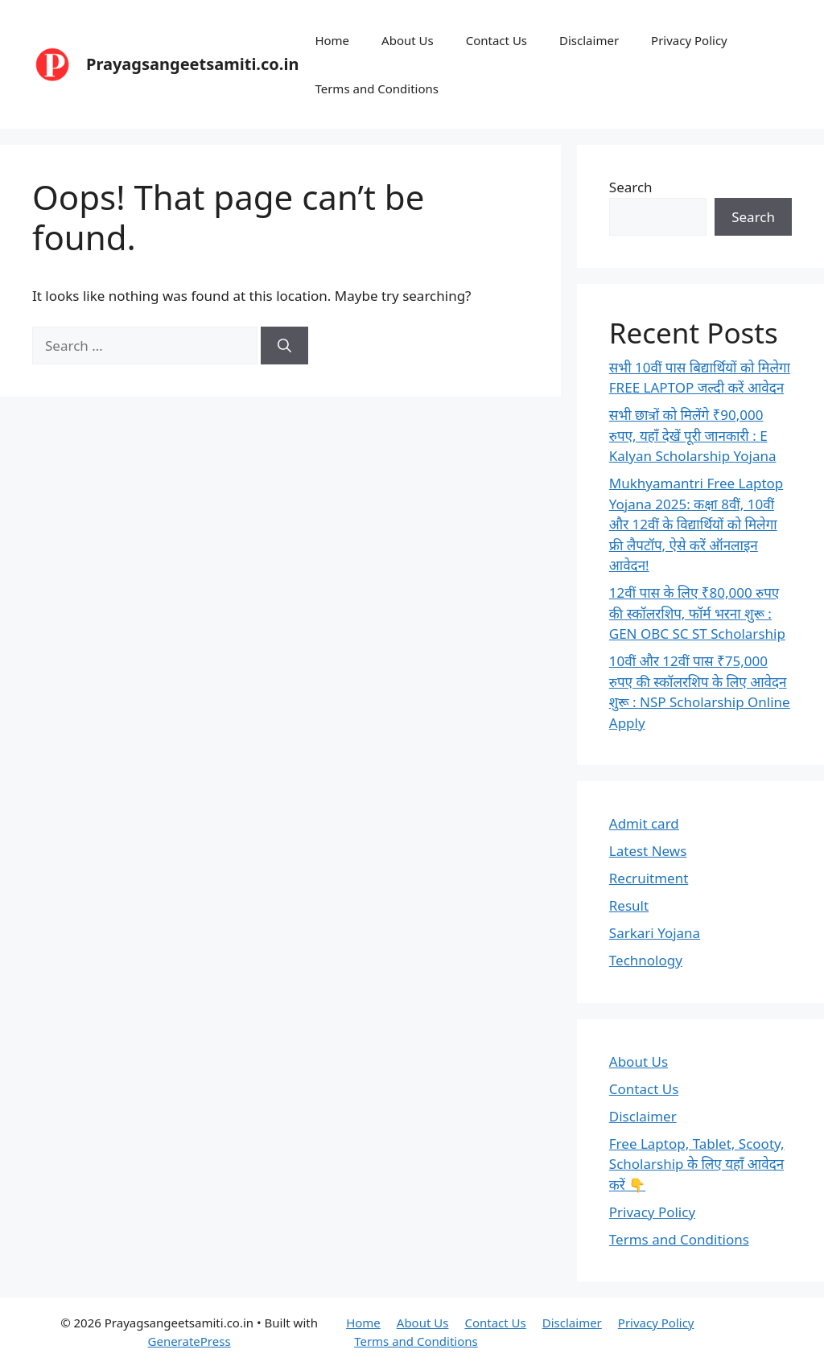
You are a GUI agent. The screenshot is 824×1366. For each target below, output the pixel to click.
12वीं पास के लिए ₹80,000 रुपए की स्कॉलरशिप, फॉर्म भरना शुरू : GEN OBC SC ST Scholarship (697, 613)
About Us (407, 40)
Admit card (644, 823)
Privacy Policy (689, 40)
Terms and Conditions (377, 88)
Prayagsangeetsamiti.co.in (192, 64)
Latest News (648, 850)
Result (629, 905)
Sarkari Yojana (654, 933)
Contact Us (496, 40)
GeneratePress (189, 1341)
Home (332, 40)
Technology (645, 960)
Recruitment (649, 878)
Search (631, 187)
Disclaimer (589, 40)
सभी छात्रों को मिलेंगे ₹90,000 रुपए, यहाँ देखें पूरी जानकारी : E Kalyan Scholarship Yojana (693, 435)
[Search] (284, 346)
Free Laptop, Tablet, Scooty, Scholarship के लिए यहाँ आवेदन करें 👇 (697, 1164)
